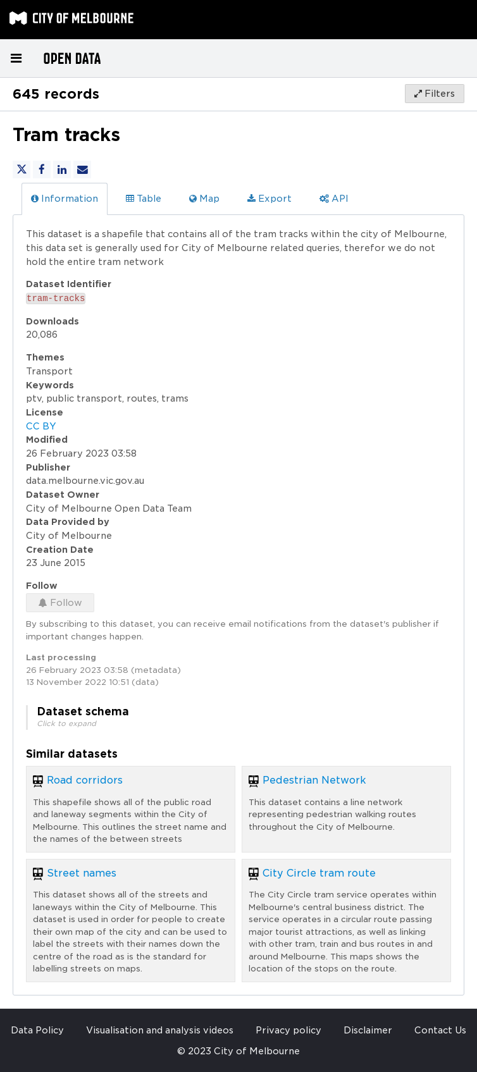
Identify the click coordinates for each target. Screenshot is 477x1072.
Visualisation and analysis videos (159, 1030)
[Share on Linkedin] (62, 169)
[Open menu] (16, 58)
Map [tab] (204, 199)
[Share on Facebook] (42, 169)
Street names (81, 873)
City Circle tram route (319, 873)
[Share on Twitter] (21, 169)
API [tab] (334, 199)
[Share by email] (82, 169)
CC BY (41, 426)
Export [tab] (269, 199)
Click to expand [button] (66, 723)
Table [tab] (143, 199)
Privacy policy (288, 1030)
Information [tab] (64, 199)
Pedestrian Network (314, 780)
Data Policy (37, 1030)
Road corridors (85, 780)
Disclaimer (368, 1030)
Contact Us (440, 1030)
